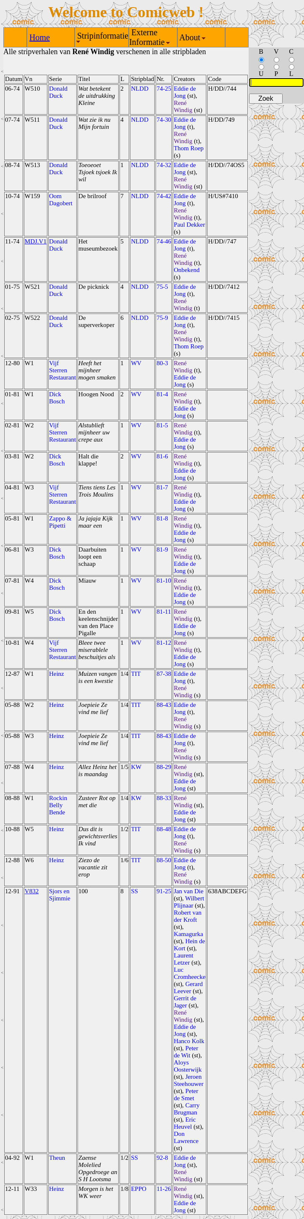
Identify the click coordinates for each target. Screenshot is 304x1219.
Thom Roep (188, 148)
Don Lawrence (186, 1137)
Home (39, 37)
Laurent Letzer (183, 959)
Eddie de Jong (185, 92)
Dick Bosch (57, 398)
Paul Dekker (189, 224)
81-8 (162, 518)
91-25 (163, 891)
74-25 (163, 88)
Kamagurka (188, 934)
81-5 (162, 425)
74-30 (163, 119)
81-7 (162, 487)
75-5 (162, 286)
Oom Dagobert (61, 200)
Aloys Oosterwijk (188, 1066)
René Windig (183, 106)
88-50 (163, 860)
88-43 (163, 704)
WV (136, 363)
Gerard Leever (188, 987)
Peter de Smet (186, 1094)
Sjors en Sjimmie (59, 895)
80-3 (162, 363)
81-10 (163, 580)
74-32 (163, 165)
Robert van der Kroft (187, 916)
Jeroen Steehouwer (188, 1080)
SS (134, 891)
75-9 (162, 317)
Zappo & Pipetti (60, 522)
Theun (57, 1157)
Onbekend (187, 270)
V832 (32, 891)
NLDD (139, 88)
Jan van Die (188, 891)
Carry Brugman (187, 1109)
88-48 (163, 829)
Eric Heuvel (184, 1123)
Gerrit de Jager (185, 1002)
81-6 (162, 456)
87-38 (163, 673)
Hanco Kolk (189, 1041)
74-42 (163, 196)
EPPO (138, 1188)
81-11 (163, 611)
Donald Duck (58, 92)
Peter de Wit (186, 1052)
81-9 (162, 549)
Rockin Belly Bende (58, 805)
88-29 (163, 767)
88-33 (163, 798)
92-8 (162, 1157)
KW (136, 767)
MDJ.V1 (36, 241)
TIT (135, 673)
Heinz (56, 673)
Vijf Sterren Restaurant (62, 370)
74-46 (163, 241)
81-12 (163, 642)
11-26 (163, 1188)
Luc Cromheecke (189, 973)
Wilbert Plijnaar (189, 902)
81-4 (162, 394)
